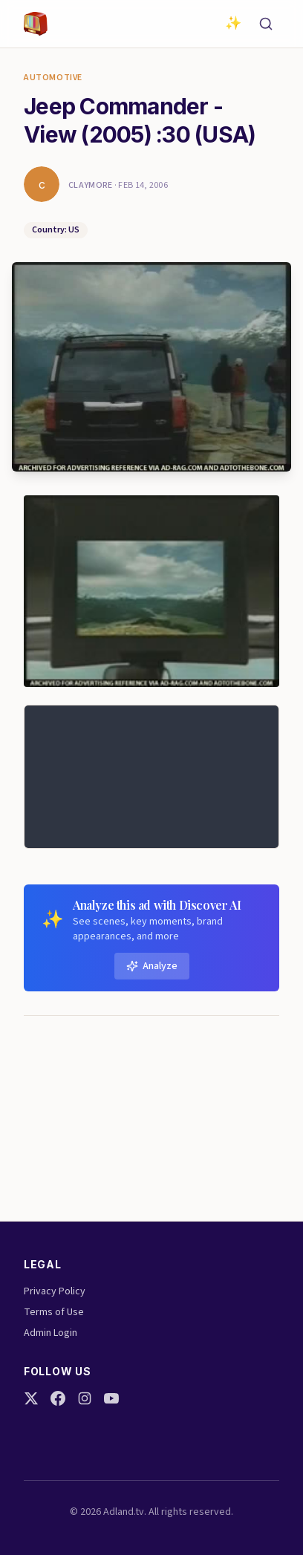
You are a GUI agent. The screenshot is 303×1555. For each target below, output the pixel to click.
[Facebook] (57, 1398)
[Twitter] (31, 1398)
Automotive (53, 78)
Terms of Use (54, 1312)
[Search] (265, 23)
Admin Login (50, 1333)
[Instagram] (84, 1398)
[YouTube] (111, 1398)
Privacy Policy (54, 1291)
